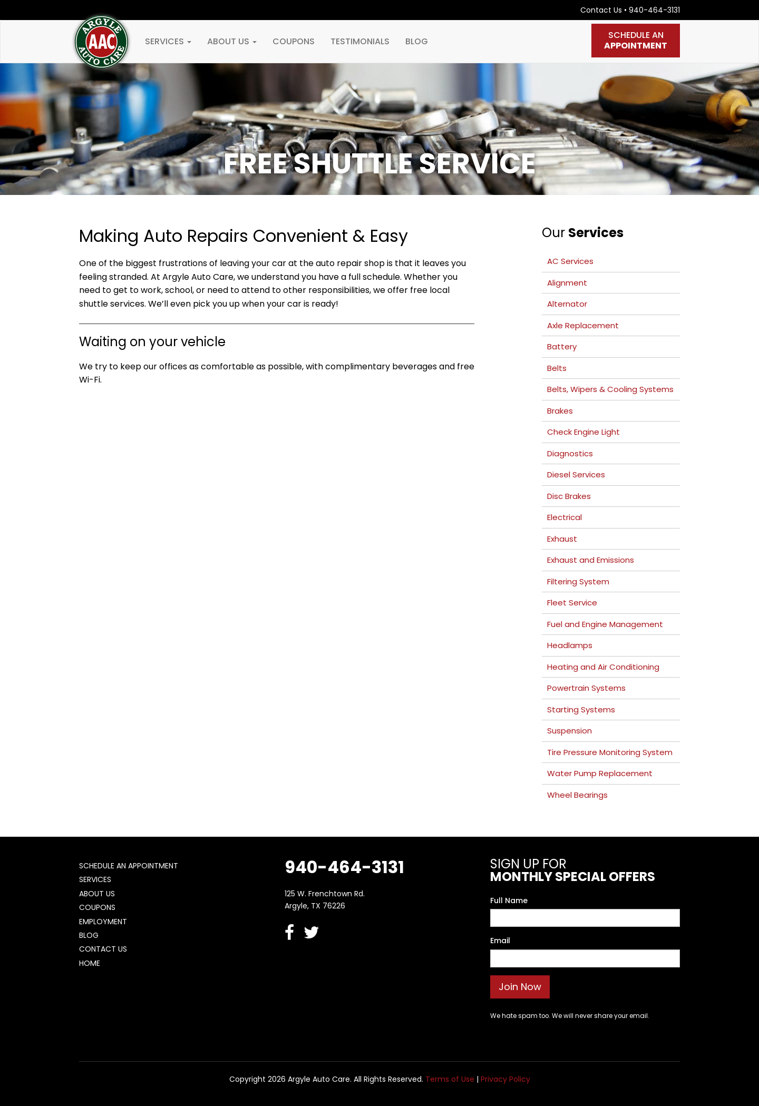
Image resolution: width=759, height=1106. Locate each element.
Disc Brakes (569, 496)
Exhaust (562, 538)
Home (89, 963)
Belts (557, 368)
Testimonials (360, 41)
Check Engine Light (583, 431)
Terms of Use (449, 1079)
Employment (103, 921)
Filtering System (578, 581)
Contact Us (601, 10)
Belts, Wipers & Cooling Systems (610, 389)
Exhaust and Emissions (590, 559)
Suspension (569, 730)
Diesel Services (576, 474)
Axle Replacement (583, 325)
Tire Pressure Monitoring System (610, 752)
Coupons (294, 41)
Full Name (509, 900)
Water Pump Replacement (600, 773)
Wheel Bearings (577, 794)
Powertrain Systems (586, 687)
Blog (416, 41)
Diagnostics (570, 453)
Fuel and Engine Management (605, 624)
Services (168, 41)
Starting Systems (581, 709)
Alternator (567, 303)
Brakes (560, 410)
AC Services (570, 261)
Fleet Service (572, 602)
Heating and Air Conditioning (603, 666)
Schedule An (635, 40)
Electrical (564, 517)
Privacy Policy (505, 1079)
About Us (232, 41)
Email (500, 940)
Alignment (567, 282)
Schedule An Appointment (128, 865)
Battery (562, 346)
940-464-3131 (654, 10)
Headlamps (569, 645)
